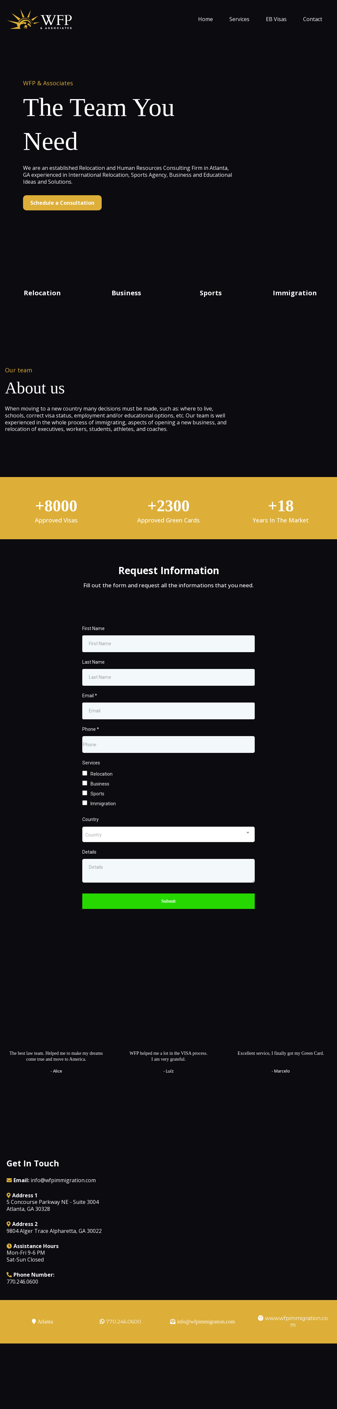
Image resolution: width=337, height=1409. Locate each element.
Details (89, 872)
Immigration (103, 824)
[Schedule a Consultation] (62, 202)
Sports (97, 814)
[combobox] (168, 855)
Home (205, 19)
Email (89, 716)
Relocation (102, 794)
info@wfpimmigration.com (63, 1201)
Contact (312, 19)
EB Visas (276, 19)
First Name (93, 648)
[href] (242, 1233)
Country (90, 839)
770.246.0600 (124, 1342)
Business (100, 804)
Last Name (93, 682)
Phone (90, 749)
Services (239, 19)
